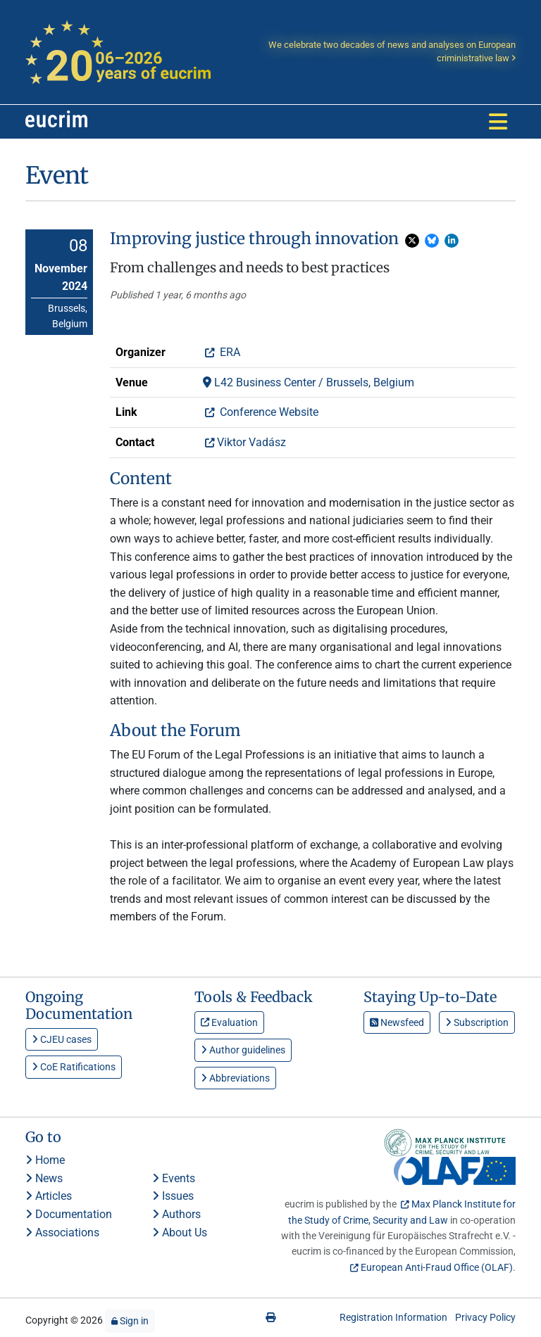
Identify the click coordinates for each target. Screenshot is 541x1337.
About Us (179, 1232)
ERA (228, 352)
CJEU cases (62, 1039)
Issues (173, 1196)
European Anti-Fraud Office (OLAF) (437, 1267)
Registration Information (393, 1317)
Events (173, 1178)
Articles (48, 1196)
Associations (62, 1232)
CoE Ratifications (74, 1066)
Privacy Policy (485, 1317)
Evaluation (229, 1022)
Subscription (477, 1022)
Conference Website (267, 412)
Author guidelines (243, 1050)
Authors (176, 1214)
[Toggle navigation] (498, 122)
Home (45, 1160)
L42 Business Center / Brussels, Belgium (308, 382)
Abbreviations (235, 1078)
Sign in (130, 1320)
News (44, 1178)
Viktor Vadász (251, 442)
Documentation (68, 1214)
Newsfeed (397, 1022)
